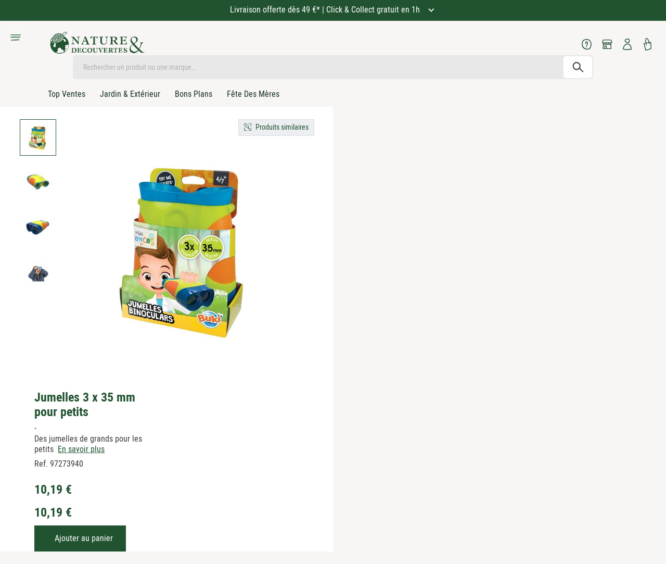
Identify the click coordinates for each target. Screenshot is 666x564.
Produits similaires (282, 127)
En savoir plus (81, 449)
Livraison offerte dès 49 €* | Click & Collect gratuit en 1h (326, 10)
